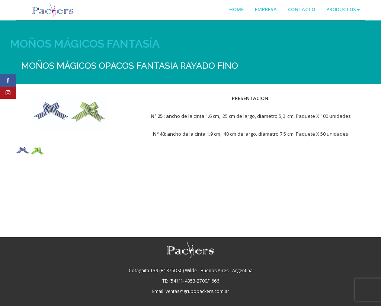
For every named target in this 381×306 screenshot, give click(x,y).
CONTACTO (301, 9)
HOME (236, 9)
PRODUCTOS (343, 9)
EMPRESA (266, 9)
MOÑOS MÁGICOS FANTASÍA (85, 43)
